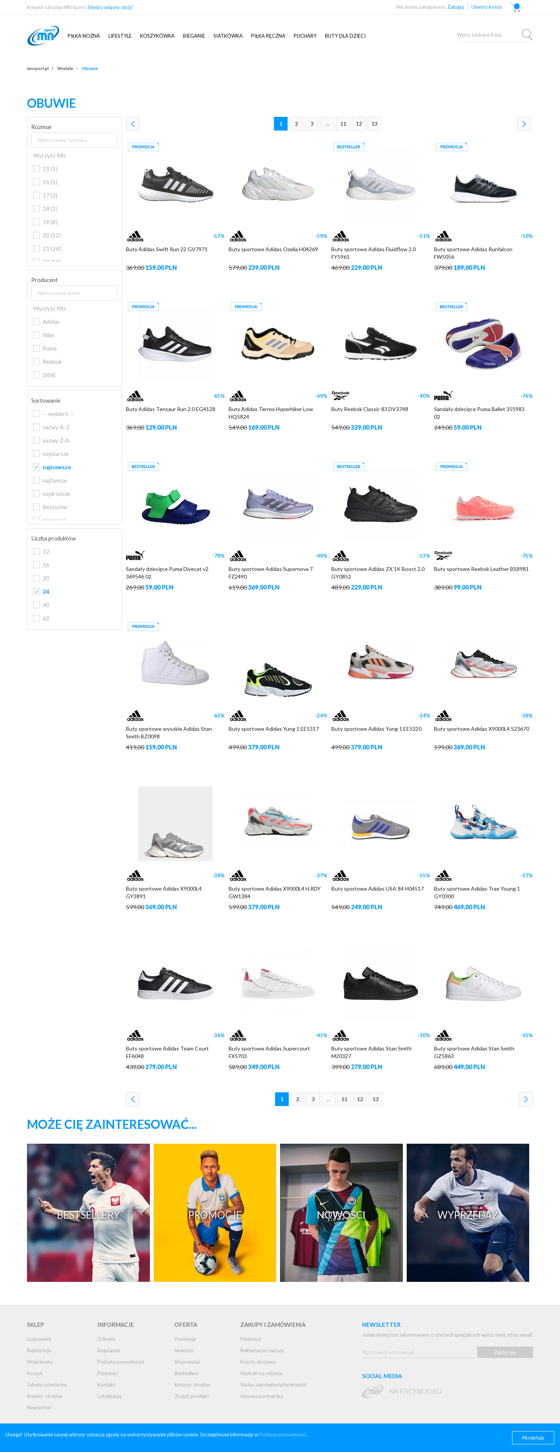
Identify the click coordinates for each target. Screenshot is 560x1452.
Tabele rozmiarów (47, 1385)
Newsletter (39, 1407)
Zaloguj (455, 7)
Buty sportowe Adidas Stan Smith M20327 (371, 1052)
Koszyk (35, 1373)
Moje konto (40, 1362)
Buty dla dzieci (345, 36)
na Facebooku (415, 1391)
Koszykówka (157, 36)
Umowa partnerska (261, 1396)
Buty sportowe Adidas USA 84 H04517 (377, 888)
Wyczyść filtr (49, 155)
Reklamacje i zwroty (262, 1350)
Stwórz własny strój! (110, 7)
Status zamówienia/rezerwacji (273, 1385)
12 (359, 123)
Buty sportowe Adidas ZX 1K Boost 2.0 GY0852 (378, 573)
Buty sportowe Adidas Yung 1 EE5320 (376, 728)
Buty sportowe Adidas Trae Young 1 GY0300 (477, 892)
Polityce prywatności (282, 1434)
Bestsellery (187, 1373)
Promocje (185, 1339)
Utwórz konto (486, 7)
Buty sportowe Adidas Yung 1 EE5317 (274, 728)
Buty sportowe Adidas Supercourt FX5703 (269, 1052)
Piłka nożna (84, 36)
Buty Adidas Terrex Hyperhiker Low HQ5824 (271, 413)
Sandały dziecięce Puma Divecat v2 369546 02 (167, 573)
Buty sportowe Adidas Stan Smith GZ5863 (474, 1052)
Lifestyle (120, 36)
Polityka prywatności (120, 1362)
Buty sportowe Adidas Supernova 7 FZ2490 (271, 573)
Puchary (305, 36)
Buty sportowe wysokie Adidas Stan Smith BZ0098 (169, 732)
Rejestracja (39, 1350)
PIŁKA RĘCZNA (268, 36)
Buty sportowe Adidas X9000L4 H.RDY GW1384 (275, 892)
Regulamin (108, 1350)
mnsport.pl (51, 36)
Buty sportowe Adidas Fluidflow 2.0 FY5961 (373, 253)
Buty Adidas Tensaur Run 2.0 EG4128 (170, 409)
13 (374, 123)
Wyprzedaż (187, 1362)
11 (343, 123)
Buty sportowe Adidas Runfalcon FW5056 (473, 253)
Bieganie (194, 36)
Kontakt (106, 1385)
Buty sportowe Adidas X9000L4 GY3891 (164, 892)
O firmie (106, 1339)
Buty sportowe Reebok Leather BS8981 (481, 569)
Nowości (184, 1350)
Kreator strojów (44, 1396)
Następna (524, 124)
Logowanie (39, 1339)
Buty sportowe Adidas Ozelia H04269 (273, 249)
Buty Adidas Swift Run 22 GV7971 (167, 249)
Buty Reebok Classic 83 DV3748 (369, 409)
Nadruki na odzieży (261, 1373)
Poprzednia (133, 124)
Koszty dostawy (258, 1362)
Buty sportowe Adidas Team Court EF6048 (167, 1052)
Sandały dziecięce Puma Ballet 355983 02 (479, 413)
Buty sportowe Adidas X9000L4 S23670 (481, 728)
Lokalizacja (109, 1396)
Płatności (107, 1373)
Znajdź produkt (192, 1396)
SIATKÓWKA (228, 36)
